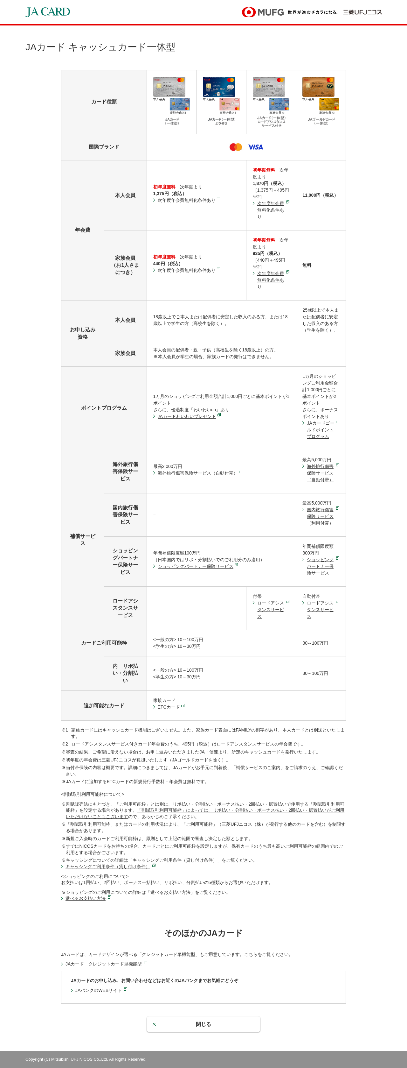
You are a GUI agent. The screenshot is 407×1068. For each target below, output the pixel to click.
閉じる (203, 1024)
